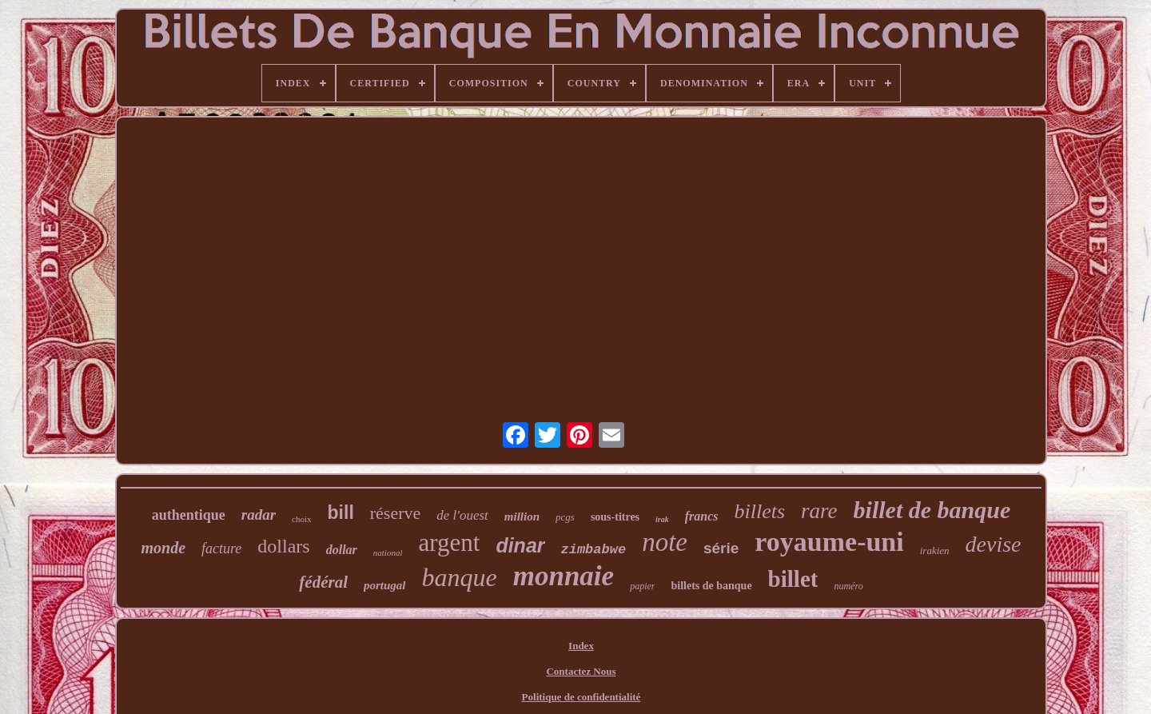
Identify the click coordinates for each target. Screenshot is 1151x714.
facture (221, 548)
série (721, 548)
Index (581, 646)
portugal (385, 585)
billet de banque (932, 510)
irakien (935, 550)
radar (258, 514)
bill (341, 512)
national (388, 552)
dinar (520, 545)
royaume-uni (829, 541)
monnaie (563, 576)
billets (760, 511)
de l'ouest (462, 515)
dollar (341, 549)
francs (702, 516)
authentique (188, 515)
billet (793, 579)
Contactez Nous (580, 671)
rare (819, 511)
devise (994, 544)
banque (459, 577)
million (522, 516)
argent (449, 542)
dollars (283, 546)
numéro (848, 586)
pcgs (565, 517)
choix (301, 519)
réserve (395, 513)
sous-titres (615, 517)
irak (662, 519)
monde (163, 547)
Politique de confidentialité (581, 697)
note (664, 542)
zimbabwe (594, 549)
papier (642, 586)
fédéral (323, 582)
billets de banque (711, 586)
